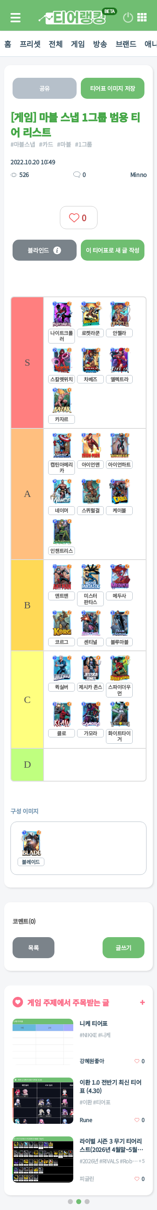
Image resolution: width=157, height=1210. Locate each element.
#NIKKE (88, 1035)
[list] (78, 539)
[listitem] (78, 362)
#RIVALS (109, 1161)
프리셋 (30, 43)
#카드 (46, 144)
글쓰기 (123, 947)
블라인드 (44, 250)
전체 (55, 43)
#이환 (86, 1102)
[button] (70, 1201)
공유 (44, 88)
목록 (33, 947)
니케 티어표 (94, 1023)
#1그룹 (83, 144)
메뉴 (142, 18)
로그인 (128, 17)
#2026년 (89, 1161)
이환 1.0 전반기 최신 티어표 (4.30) (110, 1086)
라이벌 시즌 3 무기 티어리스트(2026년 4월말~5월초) (111, 1145)
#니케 (104, 1035)
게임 (78, 43)
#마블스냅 (22, 144)
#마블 (64, 144)
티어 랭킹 (72, 17)
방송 (100, 43)
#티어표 (102, 1102)
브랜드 (126, 43)
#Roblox (129, 1161)
